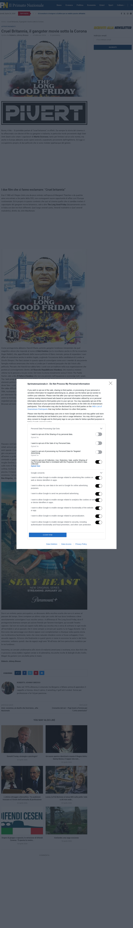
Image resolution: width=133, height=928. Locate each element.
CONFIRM (48, 535)
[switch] (98, 434)
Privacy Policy (81, 544)
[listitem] (66, 428)
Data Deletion (51, 544)
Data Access (66, 544)
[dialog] (66, 464)
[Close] (111, 384)
